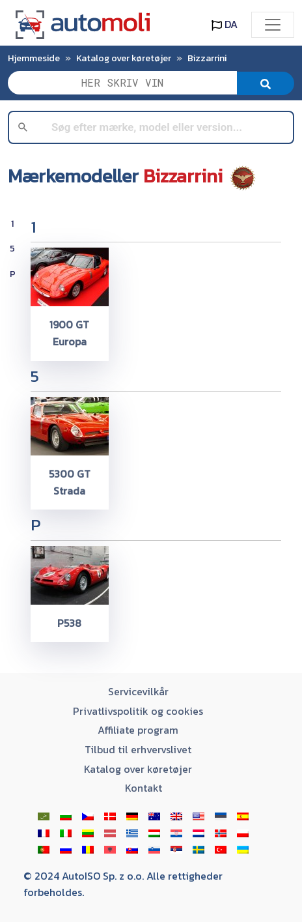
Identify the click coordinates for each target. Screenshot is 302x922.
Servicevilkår (138, 691)
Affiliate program (138, 730)
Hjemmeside (34, 58)
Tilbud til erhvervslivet (138, 749)
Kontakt (143, 788)
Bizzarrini (206, 58)
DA (225, 24)
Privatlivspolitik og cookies (138, 711)
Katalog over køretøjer (123, 58)
